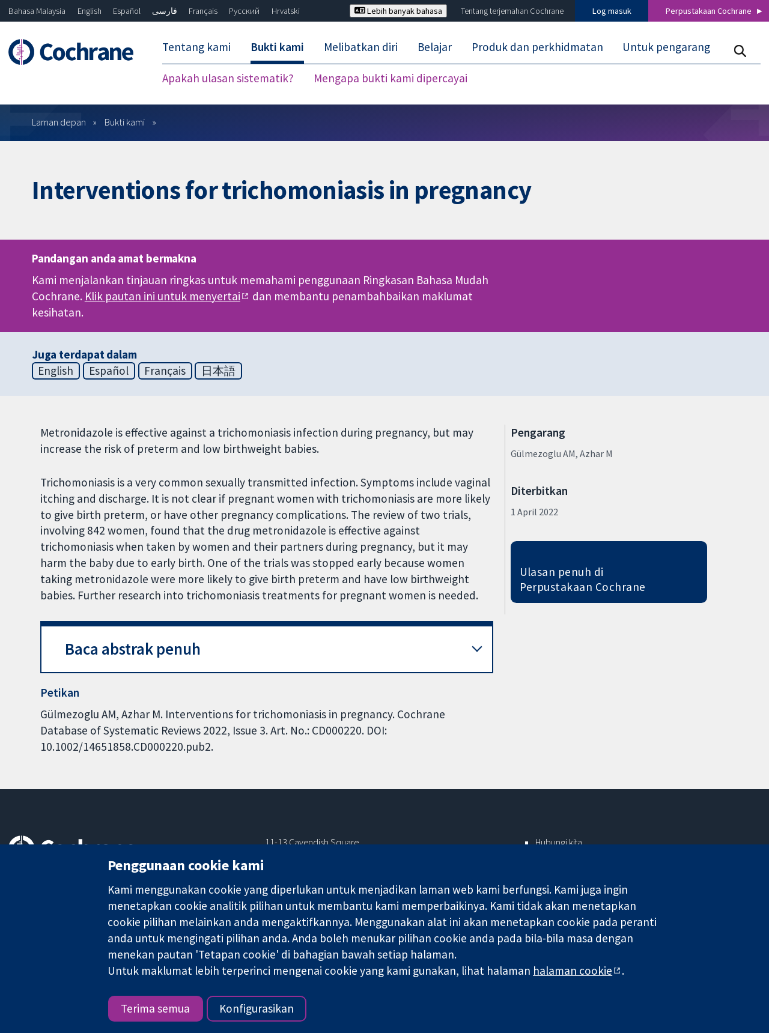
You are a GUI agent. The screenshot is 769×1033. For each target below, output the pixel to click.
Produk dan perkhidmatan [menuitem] (537, 47)
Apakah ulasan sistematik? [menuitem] (228, 78)
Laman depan (59, 122)
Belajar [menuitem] (435, 47)
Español (127, 10)
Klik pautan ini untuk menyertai (162, 296)
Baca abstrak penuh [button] (133, 649)
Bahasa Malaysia (36, 10)
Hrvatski (286, 10)
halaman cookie (572, 970)
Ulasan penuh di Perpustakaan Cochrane (583, 579)
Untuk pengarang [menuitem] (666, 47)
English (90, 10)
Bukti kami (125, 122)
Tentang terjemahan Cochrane (512, 10)
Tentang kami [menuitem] (196, 47)
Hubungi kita (558, 842)
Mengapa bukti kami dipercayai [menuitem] (390, 78)
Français (203, 10)
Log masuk (611, 10)
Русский (244, 10)
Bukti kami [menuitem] (277, 47)
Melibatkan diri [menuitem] (361, 47)
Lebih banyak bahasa (398, 10)
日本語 (218, 370)
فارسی (164, 10)
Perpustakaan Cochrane (709, 10)
